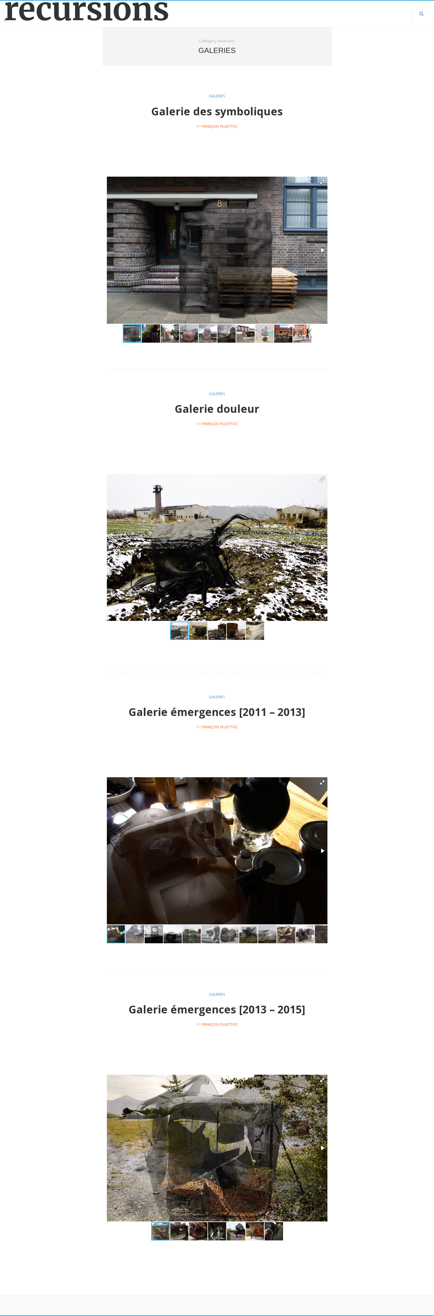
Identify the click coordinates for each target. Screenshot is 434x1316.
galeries (217, 95)
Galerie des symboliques (217, 111)
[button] (322, 181)
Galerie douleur (217, 408)
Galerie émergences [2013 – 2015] (217, 1009)
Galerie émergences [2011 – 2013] (217, 712)
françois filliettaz (219, 126)
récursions (54, 9)
